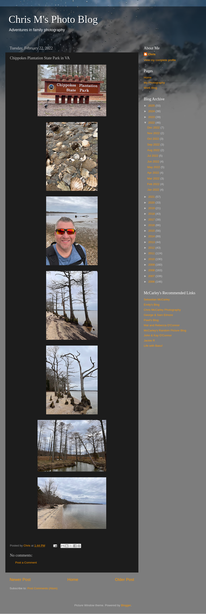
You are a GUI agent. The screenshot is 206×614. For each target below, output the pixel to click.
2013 (152, 242)
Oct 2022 (153, 138)
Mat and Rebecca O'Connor (162, 325)
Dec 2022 (154, 127)
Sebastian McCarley (157, 299)
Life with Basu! (153, 345)
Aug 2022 (154, 150)
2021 (152, 196)
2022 (152, 122)
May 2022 (154, 167)
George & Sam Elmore (158, 315)
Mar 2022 (153, 178)
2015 (152, 230)
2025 (152, 105)
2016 (152, 225)
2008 (152, 270)
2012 (152, 247)
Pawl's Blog (151, 320)
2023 (152, 117)
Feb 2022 (153, 184)
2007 (152, 276)
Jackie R (149, 340)
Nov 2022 (154, 133)
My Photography (154, 82)
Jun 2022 (153, 161)
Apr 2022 (153, 172)
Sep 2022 (154, 144)
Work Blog (150, 87)
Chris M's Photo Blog (53, 19)
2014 (152, 236)
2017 (152, 219)
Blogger (126, 605)
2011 (152, 253)
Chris (152, 54)
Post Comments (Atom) (42, 588)
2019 (152, 208)
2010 (152, 259)
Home (72, 579)
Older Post (124, 579)
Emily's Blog (151, 304)
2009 (152, 264)
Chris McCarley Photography (162, 309)
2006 (152, 281)
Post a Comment (26, 562)
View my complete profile (160, 60)
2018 (152, 213)
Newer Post (20, 579)
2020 (152, 202)
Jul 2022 (153, 155)
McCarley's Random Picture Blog (165, 330)
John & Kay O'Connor (158, 335)
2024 (152, 111)
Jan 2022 (153, 189)
